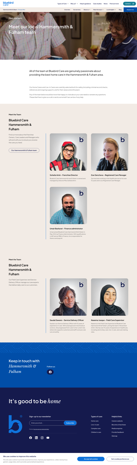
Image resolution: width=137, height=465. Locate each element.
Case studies (97, 4)
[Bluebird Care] (8, 5)
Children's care (96, 432)
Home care (94, 421)
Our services (76, 9)
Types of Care (62, 4)
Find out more (114, 4)
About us (87, 9)
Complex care (95, 428)
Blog (120, 9)
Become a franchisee (119, 425)
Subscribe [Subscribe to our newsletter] (70, 423)
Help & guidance (85, 4)
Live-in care (95, 425)
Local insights (111, 9)
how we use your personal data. (41, 429)
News (106, 4)
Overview (67, 9)
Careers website (117, 421)
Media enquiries (117, 428)
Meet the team (98, 9)
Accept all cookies (91, 459)
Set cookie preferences (120, 459)
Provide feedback (118, 432)
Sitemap (114, 436)
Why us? (74, 4)
